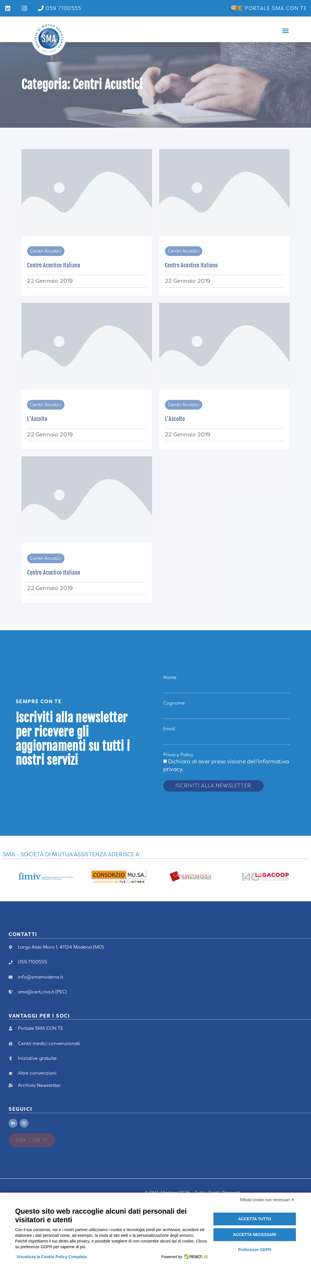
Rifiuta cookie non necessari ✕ (267, 1199)
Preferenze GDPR (254, 1249)
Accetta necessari (254, 1234)
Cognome (174, 703)
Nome (170, 677)
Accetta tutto (254, 1219)
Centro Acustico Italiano (53, 265)
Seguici (20, 1109)
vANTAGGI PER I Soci (39, 1015)
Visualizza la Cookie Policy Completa (52, 1256)
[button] (285, 30)
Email (169, 729)
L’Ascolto (37, 419)
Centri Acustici (46, 251)
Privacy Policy (178, 755)
